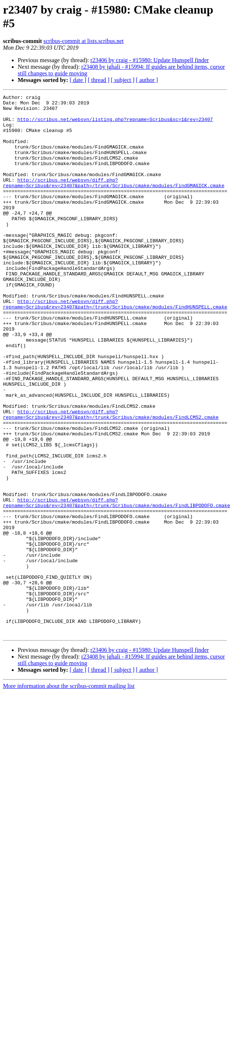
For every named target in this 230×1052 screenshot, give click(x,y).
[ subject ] (123, 80)
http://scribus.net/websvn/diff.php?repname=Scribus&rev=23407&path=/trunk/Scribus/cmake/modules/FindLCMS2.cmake (111, 478)
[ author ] (147, 80)
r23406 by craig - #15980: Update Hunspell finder (149, 60)
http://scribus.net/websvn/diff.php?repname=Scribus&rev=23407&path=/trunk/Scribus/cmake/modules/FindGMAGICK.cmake (113, 200)
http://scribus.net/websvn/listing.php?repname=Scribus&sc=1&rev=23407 (115, 124)
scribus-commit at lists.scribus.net (83, 41)
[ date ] (78, 80)
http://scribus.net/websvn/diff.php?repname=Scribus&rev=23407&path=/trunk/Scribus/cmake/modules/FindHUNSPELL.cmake (115, 346)
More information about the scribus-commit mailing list (69, 794)
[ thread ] (98, 80)
